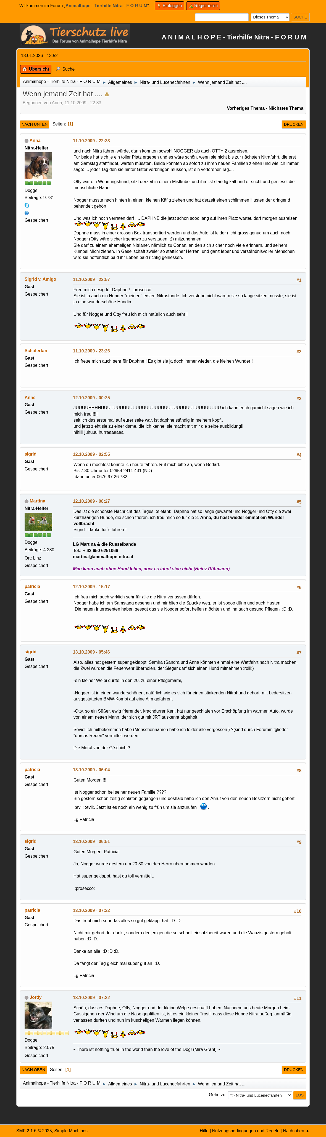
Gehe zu (217, 1095)
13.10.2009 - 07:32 (91, 997)
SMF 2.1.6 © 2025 (34, 1130)
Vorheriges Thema (246, 108)
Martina (37, 501)
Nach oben (33, 1070)
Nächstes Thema (286, 108)
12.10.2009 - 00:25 (91, 397)
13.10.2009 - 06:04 (91, 769)
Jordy (35, 997)
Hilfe (204, 1130)
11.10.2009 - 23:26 (91, 351)
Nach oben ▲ (296, 1130)
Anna (35, 140)
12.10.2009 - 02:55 (91, 454)
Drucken (294, 124)
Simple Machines (71, 1130)
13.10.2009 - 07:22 (91, 910)
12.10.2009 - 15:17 (91, 586)
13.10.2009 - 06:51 (91, 841)
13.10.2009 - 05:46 (91, 652)
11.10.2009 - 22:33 (91, 140)
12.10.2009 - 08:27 (91, 501)
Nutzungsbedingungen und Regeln (246, 1130)
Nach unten (35, 124)
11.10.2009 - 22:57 (91, 279)
